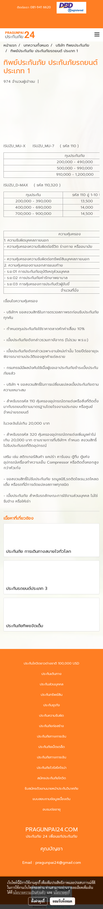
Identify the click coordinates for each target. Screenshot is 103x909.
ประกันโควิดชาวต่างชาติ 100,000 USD (51, 663)
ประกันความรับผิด (51, 715)
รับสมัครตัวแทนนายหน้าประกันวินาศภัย (51, 788)
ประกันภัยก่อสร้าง (51, 726)
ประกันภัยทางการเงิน (51, 736)
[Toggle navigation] (97, 35)
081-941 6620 (40, 7)
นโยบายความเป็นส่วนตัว (29, 892)
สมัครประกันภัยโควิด (51, 778)
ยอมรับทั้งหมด (62, 901)
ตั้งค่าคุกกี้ (38, 901)
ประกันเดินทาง (51, 673)
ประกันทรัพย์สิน (51, 694)
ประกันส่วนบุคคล (51, 684)
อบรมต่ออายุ (52, 809)
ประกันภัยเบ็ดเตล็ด (51, 746)
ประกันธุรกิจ (51, 705)
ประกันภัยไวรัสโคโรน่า (51, 767)
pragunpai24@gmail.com (58, 862)
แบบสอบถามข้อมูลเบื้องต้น (51, 799)
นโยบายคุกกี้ (62, 892)
